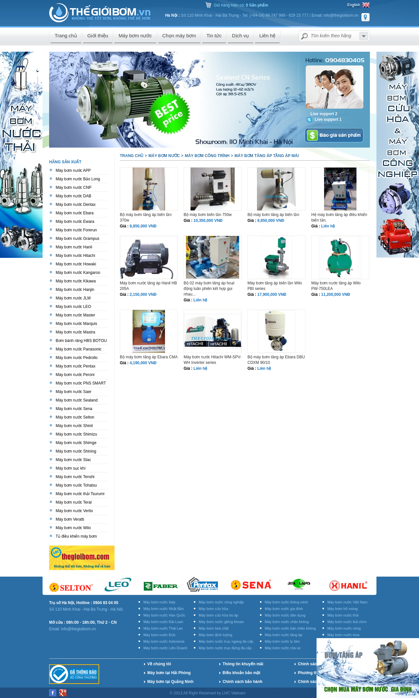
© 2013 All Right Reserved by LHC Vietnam (208, 693)
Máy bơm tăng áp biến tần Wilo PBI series (274, 286)
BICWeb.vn (295, 693)
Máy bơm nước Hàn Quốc (164, 615)
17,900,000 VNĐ (271, 294)
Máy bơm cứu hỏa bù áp (218, 615)
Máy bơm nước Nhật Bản (163, 609)
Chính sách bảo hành (243, 681)
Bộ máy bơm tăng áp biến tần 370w (146, 217)
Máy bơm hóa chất (213, 628)
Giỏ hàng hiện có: (241, 5)
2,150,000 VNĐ (143, 294)
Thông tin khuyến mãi (243, 664)
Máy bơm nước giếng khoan (221, 622)
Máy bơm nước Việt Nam (347, 602)
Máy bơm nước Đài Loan (163, 622)
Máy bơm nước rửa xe (283, 648)
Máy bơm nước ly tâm (282, 641)
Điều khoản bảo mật (241, 673)
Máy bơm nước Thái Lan (163, 628)
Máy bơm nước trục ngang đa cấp (226, 641)
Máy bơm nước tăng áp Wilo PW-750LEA (336, 286)
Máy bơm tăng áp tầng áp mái (266, 155)
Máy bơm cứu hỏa (213, 609)
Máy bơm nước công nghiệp (221, 602)
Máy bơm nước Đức (159, 635)
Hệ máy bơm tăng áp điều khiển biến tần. (339, 217)
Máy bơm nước (164, 155)
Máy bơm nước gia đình (284, 609)
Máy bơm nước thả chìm (347, 622)
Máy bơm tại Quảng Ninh (170, 681)
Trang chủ (131, 155)
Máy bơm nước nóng (344, 628)
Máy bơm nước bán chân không (290, 628)
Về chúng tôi (159, 664)
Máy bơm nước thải (342, 615)
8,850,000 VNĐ (143, 226)
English (353, 5)
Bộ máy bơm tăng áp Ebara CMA (149, 357)
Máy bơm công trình (207, 155)
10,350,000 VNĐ (208, 220)
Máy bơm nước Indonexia (164, 641)
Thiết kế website (264, 693)
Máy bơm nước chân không (287, 622)
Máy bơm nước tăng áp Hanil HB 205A (148, 286)
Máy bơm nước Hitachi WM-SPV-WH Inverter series (213, 360)
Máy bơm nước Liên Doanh (165, 648)
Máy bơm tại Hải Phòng (169, 673)
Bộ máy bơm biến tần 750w (208, 214)
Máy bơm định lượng (215, 635)
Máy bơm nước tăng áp (283, 635)
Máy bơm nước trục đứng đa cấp (225, 648)
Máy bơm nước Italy (159, 602)
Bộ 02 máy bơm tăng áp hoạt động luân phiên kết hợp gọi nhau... (209, 288)
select (363, 36)
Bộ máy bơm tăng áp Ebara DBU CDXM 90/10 (276, 360)
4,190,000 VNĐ (143, 363)
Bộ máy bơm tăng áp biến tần (273, 214)
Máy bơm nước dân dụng (285, 615)
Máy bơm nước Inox (343, 635)
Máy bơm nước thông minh (286, 602)
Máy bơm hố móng (342, 609)
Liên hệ (328, 226)
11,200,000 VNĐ (335, 294)
